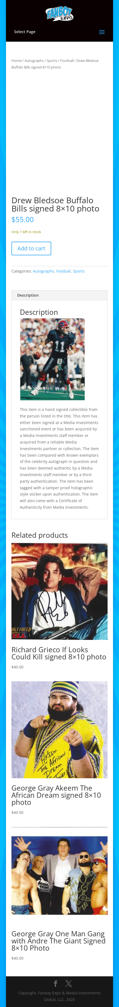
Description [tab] (28, 295)
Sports (52, 60)
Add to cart (31, 248)
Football (67, 60)
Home (16, 60)
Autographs (34, 60)
